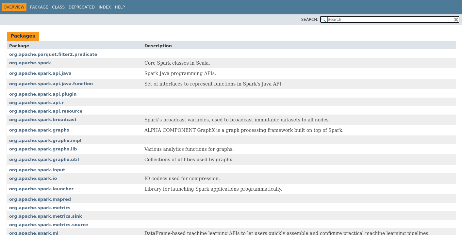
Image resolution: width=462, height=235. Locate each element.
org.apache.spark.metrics (40, 207)
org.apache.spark (30, 62)
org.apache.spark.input (37, 169)
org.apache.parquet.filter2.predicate (53, 54)
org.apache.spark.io (33, 178)
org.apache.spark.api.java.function (51, 83)
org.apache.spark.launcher (41, 188)
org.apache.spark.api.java (40, 73)
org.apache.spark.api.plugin (42, 94)
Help (120, 7)
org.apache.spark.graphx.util (44, 159)
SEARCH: (310, 19)
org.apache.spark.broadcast (42, 119)
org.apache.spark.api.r (36, 102)
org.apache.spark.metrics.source (48, 224)
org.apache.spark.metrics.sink (45, 216)
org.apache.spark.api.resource (46, 111)
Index (105, 7)
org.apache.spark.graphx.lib (43, 149)
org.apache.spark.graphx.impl (45, 140)
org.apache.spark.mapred (40, 199)
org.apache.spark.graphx (39, 130)
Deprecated (82, 7)
